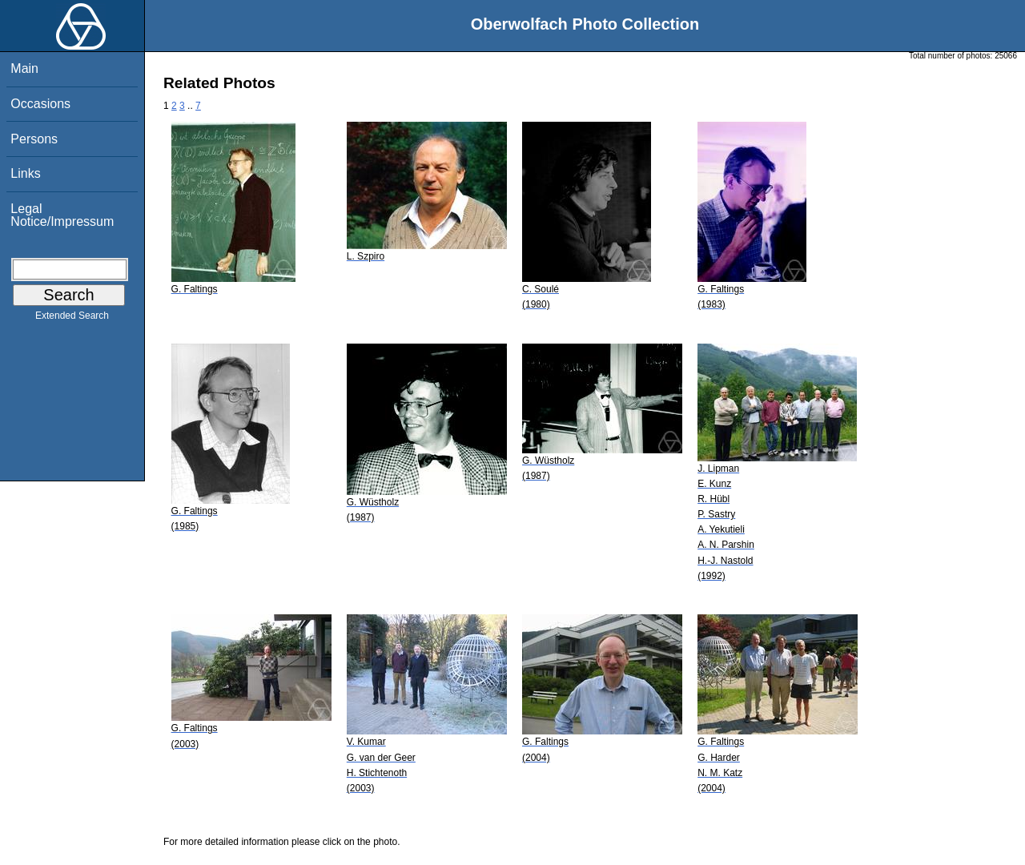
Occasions (40, 104)
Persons (34, 139)
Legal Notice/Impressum (62, 215)
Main (24, 68)
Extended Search (72, 319)
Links (25, 173)
